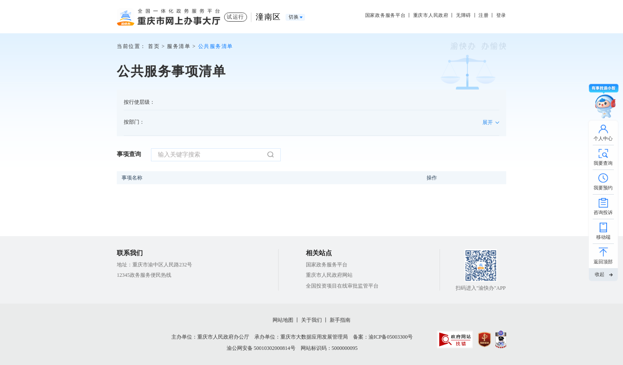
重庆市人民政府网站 (329, 275)
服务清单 (178, 46)
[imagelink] (455, 340)
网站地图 (283, 320)
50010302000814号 (274, 348)
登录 (501, 15)
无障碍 (463, 15)
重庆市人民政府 (431, 15)
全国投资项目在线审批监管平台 (342, 286)
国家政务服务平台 (385, 15)
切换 (294, 17)
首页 (154, 46)
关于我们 (311, 320)
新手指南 (340, 320)
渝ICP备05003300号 (391, 337)
